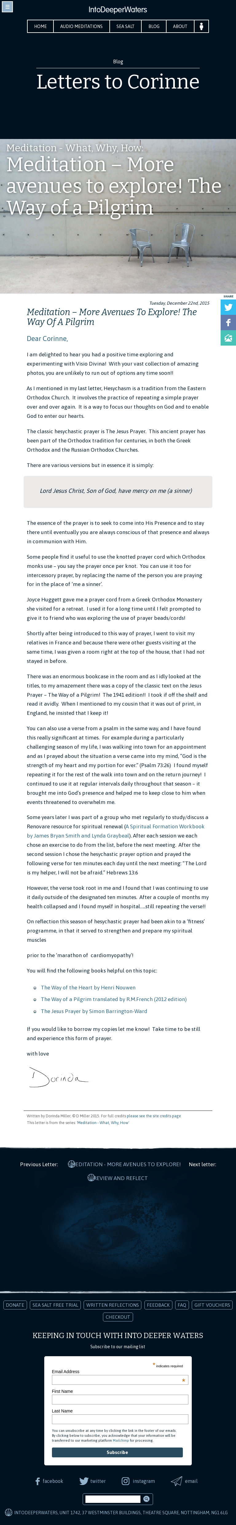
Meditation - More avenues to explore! (126, 1164)
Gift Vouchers (212, 1303)
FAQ (182, 1303)
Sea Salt (126, 26)
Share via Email (228, 338)
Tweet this (228, 307)
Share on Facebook (228, 323)
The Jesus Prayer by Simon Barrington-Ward (94, 1011)
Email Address (118, 1369)
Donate (15, 1303)
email (192, 1479)
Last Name (62, 1409)
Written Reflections (112, 1303)
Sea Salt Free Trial (55, 1303)
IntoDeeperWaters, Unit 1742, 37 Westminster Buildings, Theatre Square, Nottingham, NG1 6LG (121, 1510)
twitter (97, 1479)
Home (39, 26)
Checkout (118, 1315)
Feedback (158, 1303)
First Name (62, 1389)
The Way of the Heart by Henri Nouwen (88, 987)
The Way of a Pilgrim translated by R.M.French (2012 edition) (114, 999)
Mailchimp (121, 1438)
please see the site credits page (154, 1116)
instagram (144, 1479)
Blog (154, 26)
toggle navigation (7, 6)
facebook (52, 1479)
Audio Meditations (81, 26)
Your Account (203, 26)
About (181, 26)
